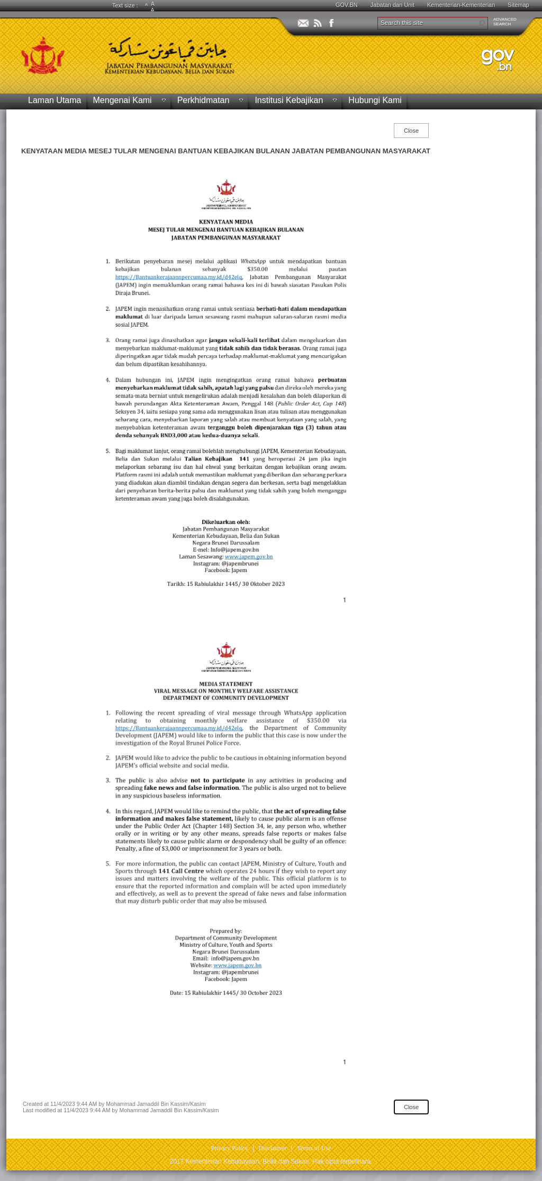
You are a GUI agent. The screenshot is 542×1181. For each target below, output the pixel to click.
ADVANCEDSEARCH (505, 21)
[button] (481, 23)
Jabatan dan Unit (392, 5)
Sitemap (518, 5)
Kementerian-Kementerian (461, 5)
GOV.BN (347, 5)
